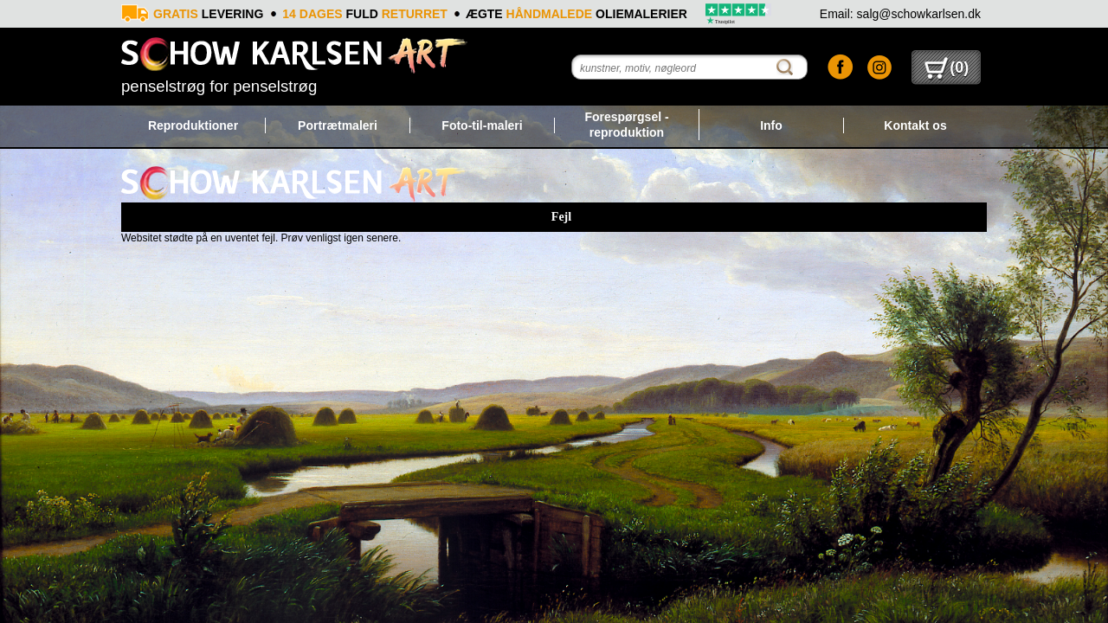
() (946, 67)
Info (771, 125)
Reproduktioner (193, 125)
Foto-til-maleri (481, 125)
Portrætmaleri (337, 125)
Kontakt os (915, 125)
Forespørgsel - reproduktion (626, 124)
